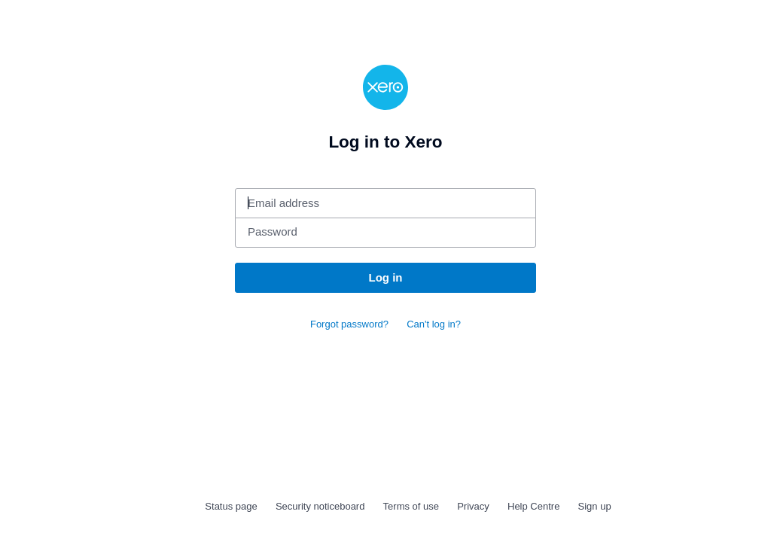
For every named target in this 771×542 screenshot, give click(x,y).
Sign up (594, 506)
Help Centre (533, 506)
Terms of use (411, 506)
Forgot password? (349, 324)
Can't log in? (434, 324)
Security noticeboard (320, 506)
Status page (231, 506)
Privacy (473, 506)
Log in (386, 277)
